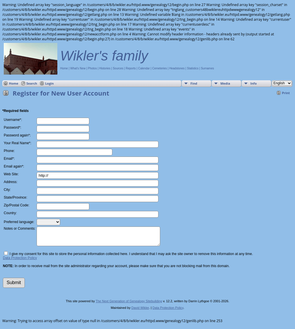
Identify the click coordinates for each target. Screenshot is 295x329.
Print (286, 93)
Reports (131, 68)
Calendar (144, 68)
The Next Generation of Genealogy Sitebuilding (129, 304)
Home (64, 68)
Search (32, 83)
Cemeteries (159, 68)
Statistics (192, 68)
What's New (78, 68)
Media (225, 83)
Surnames (207, 68)
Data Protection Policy (20, 261)
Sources (118, 68)
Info (253, 83)
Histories (104, 68)
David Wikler (140, 311)
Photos (92, 68)
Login (49, 83)
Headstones (176, 68)
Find (193, 83)
